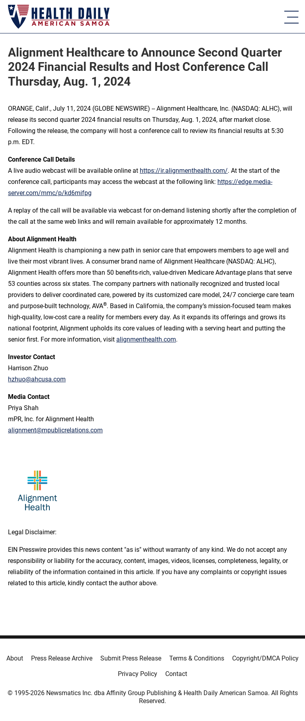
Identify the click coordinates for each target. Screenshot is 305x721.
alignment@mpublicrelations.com (55, 430)
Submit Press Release (130, 658)
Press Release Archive (61, 658)
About (14, 658)
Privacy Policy (137, 674)
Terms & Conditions (196, 658)
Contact (176, 674)
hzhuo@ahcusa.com (37, 379)
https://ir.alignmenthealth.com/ (184, 170)
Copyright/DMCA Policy (265, 658)
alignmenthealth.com (146, 339)
